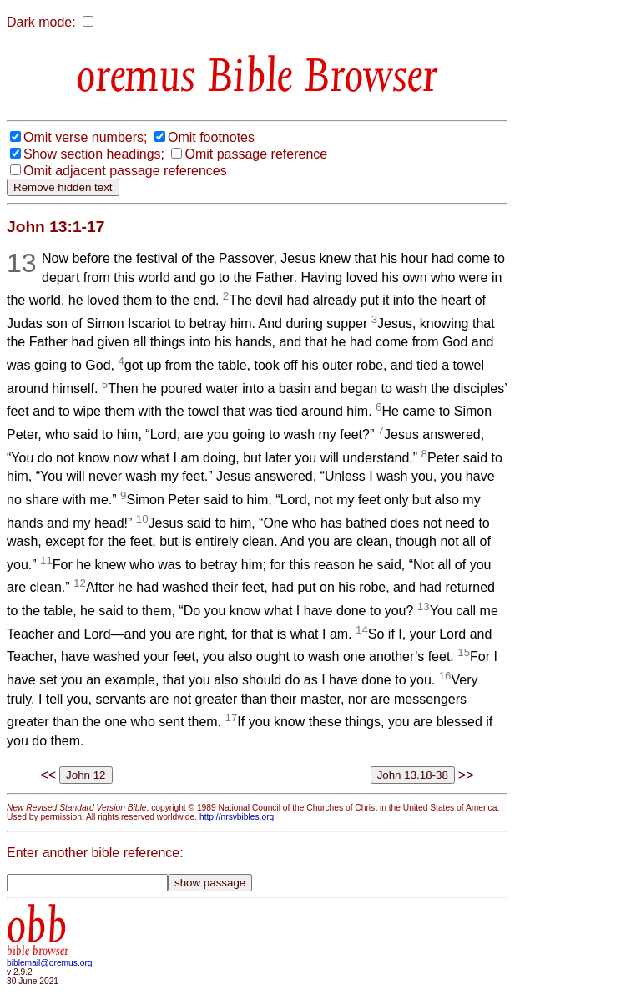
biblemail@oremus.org (50, 962)
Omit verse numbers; (85, 137)
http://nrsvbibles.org (236, 816)
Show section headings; (93, 154)
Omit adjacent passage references (125, 171)
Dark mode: (41, 22)
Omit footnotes (211, 137)
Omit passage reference (255, 154)
